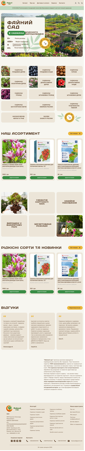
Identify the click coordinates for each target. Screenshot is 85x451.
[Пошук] (78, 3)
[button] (14, 177)
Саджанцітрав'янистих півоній (74, 106)
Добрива (46, 168)
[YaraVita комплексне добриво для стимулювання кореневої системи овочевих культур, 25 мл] (70, 151)
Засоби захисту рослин (36, 168)
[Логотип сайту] (7, 3)
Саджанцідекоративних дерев (46, 82)
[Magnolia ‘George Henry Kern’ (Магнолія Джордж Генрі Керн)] (14, 151)
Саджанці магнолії (7, 168)
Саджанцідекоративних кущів (74, 82)
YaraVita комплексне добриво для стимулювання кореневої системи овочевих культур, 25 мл (69, 166)
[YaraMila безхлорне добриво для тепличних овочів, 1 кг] (42, 151)
